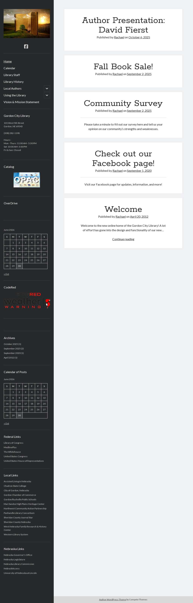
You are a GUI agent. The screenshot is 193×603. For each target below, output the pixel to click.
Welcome (123, 209)
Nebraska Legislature (14, 559)
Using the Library (15, 95)
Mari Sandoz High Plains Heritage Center (24, 504)
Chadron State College (15, 485)
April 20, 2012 (139, 216)
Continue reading (123, 239)
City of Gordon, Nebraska (16, 490)
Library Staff (12, 75)
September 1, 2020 (139, 170)
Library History (14, 81)
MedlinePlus (10, 447)
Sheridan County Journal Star (18, 517)
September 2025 (12, 348)
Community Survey (123, 103)
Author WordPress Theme (112, 599)
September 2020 (12, 353)
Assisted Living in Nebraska (17, 481)
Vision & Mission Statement (21, 102)
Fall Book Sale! (123, 66)
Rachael (119, 37)
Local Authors (12, 88)
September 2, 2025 (139, 74)
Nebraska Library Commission (19, 564)
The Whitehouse (12, 451)
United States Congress (16, 456)
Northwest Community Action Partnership (25, 508)
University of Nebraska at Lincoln (20, 573)
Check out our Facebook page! (123, 158)
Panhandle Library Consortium (19, 513)
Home (8, 61)
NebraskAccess (12, 568)
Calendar (9, 68)
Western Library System (16, 534)
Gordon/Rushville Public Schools (20, 499)
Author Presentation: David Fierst (123, 25)
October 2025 (11, 344)
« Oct (6, 274)
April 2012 (9, 357)
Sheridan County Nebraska (17, 522)
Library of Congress (13, 442)
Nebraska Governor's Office (18, 555)
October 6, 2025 (139, 37)
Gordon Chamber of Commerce (20, 495)
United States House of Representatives (24, 460)
